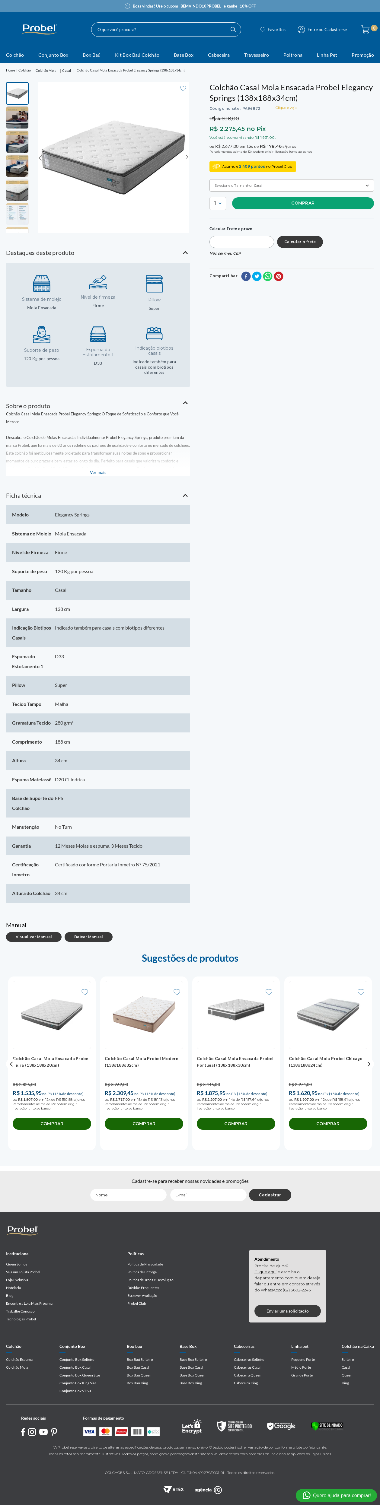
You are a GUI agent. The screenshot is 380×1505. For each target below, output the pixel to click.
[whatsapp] (268, 276)
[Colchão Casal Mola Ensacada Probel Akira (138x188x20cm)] (52, 1064)
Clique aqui (265, 1271)
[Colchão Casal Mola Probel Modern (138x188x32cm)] (144, 1064)
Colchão (24, 70)
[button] (98, 253)
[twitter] (257, 276)
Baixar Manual (88, 937)
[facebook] (246, 276)
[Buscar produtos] (233, 30)
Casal (66, 70)
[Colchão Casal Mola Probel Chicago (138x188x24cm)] (328, 1064)
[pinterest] (278, 276)
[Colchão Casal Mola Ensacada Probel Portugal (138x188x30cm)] (236, 1064)
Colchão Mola (46, 70)
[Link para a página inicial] (10, 70)
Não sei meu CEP (225, 253)
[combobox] (166, 29)
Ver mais (98, 472)
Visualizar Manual (34, 937)
